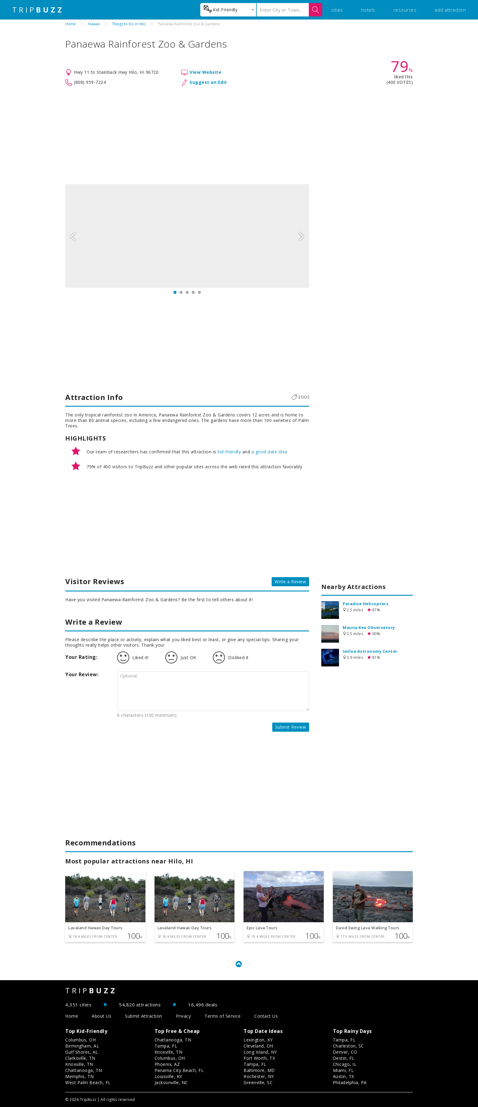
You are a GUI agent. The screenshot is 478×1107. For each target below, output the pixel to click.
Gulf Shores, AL (81, 1052)
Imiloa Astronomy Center (370, 651)
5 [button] (199, 292)
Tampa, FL (166, 1046)
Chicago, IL (345, 1064)
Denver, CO (345, 1052)
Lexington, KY (258, 1040)
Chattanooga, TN (83, 1070)
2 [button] (181, 292)
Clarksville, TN (80, 1058)
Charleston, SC (348, 1046)
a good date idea (269, 452)
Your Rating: (81, 657)
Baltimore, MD (259, 1070)
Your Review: (81, 674)
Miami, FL (343, 1070)
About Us (101, 1016)
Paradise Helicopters (365, 603)
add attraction (450, 10)
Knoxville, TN (79, 1064)
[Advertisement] (239, 135)
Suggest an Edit (208, 82)
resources (405, 10)
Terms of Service (223, 1016)
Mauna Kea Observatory (369, 627)
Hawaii (94, 24)
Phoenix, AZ (167, 1064)
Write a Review (290, 581)
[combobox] (228, 9)
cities (337, 10)
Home (70, 24)
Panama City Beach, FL (179, 1070)
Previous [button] (72, 236)
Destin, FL (344, 1058)
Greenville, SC (258, 1082)
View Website (205, 72)
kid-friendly (229, 452)
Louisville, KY (168, 1076)
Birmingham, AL (82, 1046)
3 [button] (187, 292)
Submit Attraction (143, 1016)
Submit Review (290, 727)
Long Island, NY (260, 1052)
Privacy (183, 1016)
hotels (368, 10)
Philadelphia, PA (350, 1082)
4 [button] (193, 292)
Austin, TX (343, 1076)
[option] (187, 236)
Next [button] (301, 236)
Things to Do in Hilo (129, 24)
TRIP (38, 9)
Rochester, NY (259, 1076)
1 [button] (175, 292)
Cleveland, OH (258, 1046)
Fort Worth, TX (259, 1058)
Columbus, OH (80, 1040)
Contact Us (266, 1016)
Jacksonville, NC (171, 1082)
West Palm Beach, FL (88, 1082)
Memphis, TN (79, 1076)
